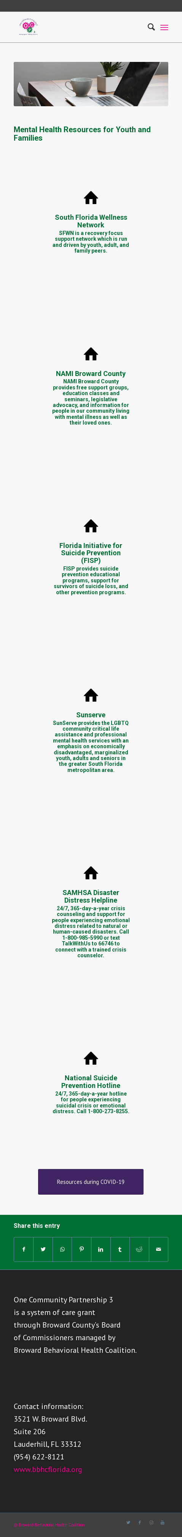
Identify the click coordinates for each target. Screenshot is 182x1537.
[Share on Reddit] (139, 1249)
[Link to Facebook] (139, 1522)
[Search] (147, 27)
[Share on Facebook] (24, 1249)
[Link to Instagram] (151, 1522)
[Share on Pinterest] (81, 1249)
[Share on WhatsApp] (62, 1249)
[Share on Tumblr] (120, 1249)
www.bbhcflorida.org (48, 1469)
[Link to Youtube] (162, 1522)
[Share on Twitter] (43, 1249)
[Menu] (164, 27)
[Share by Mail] (158, 1249)
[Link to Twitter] (128, 1522)
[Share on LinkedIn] (100, 1249)
